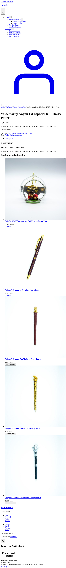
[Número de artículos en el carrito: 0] (1, 105)
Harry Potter (28, 133)
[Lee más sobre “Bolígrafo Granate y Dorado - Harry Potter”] (8, 295)
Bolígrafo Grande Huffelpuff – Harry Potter (23, 428)
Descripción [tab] (9, 138)
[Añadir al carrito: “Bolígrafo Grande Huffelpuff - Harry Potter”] (10, 434)
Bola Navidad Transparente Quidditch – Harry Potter (27, 221)
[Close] (3, 541)
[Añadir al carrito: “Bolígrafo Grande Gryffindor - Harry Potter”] (10, 364)
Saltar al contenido (7, 2)
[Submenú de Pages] (10, 17)
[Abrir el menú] (3, 9)
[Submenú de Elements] (12, 29)
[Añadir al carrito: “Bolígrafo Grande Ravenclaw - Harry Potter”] (10, 503)
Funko (15, 107)
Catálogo (9, 107)
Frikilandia (4, 5)
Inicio (3, 107)
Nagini (12, 135)
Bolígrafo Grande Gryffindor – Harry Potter (23, 359)
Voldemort (18, 135)
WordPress (13, 537)
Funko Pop (22, 107)
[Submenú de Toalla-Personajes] (22, 19)
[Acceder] (33, 103)
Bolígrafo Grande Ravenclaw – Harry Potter (23, 498)
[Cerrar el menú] (3, 13)
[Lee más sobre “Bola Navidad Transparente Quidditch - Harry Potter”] (8, 226)
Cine (9, 133)
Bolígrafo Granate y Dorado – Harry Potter (22, 290)
